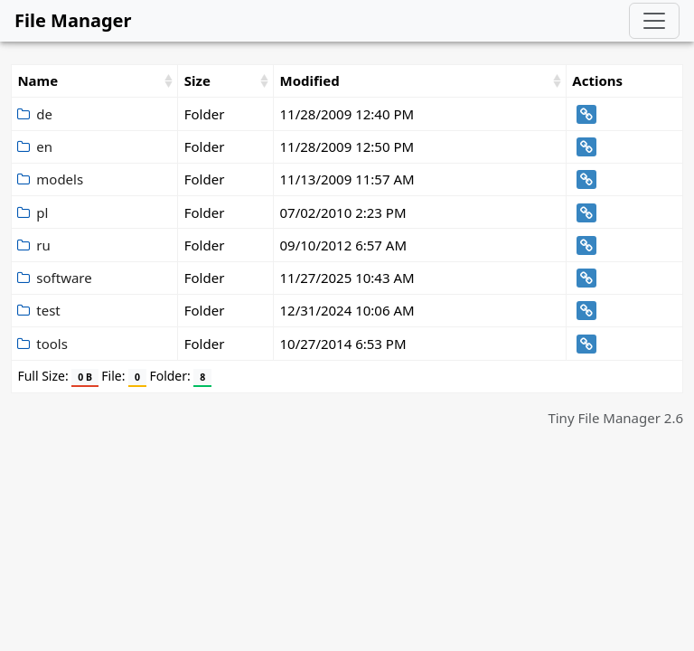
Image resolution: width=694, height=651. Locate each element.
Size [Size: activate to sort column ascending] (197, 80)
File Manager (72, 20)
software (54, 278)
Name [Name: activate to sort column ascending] (37, 80)
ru (33, 245)
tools (42, 344)
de (34, 114)
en (34, 146)
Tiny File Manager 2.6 (615, 418)
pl (32, 212)
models (50, 179)
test (38, 310)
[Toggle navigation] (654, 21)
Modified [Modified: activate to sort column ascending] (309, 80)
